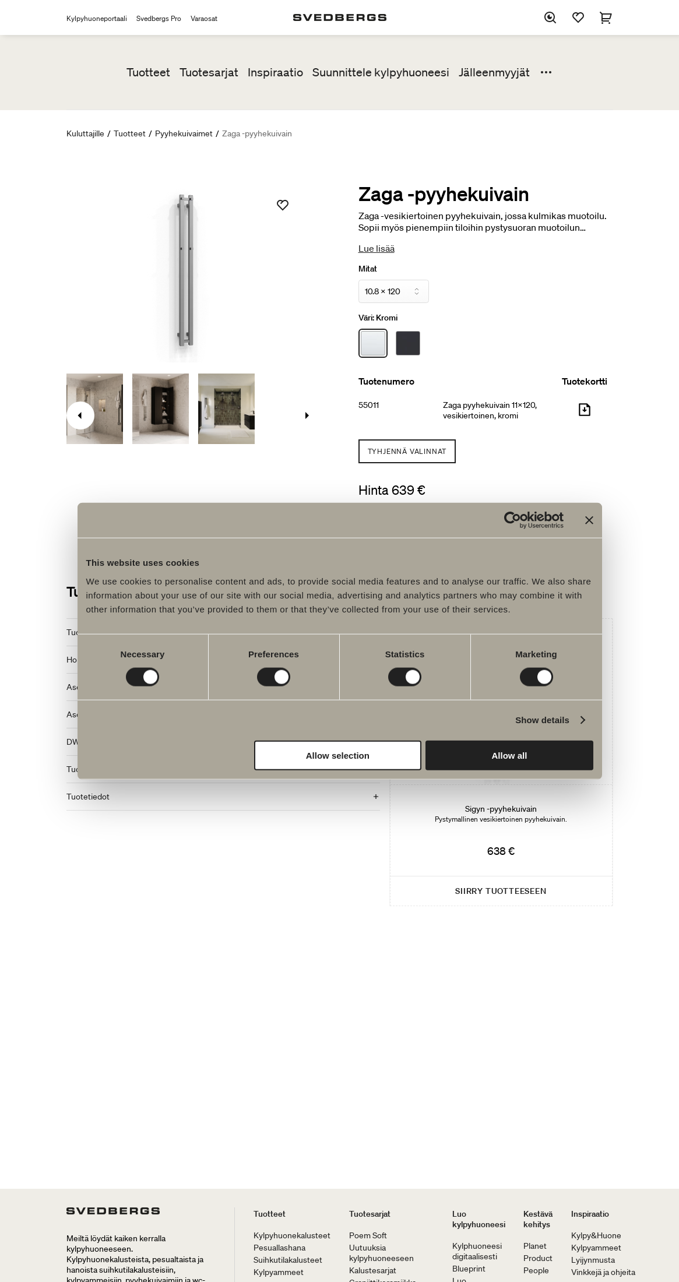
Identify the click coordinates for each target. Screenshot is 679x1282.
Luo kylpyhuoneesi (478, 1219)
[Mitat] (394, 291)
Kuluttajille (85, 133)
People (536, 1270)
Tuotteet (148, 72)
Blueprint (468, 1268)
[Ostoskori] (606, 17)
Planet (535, 1246)
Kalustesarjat (372, 1270)
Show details (542, 720)
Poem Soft (368, 1235)
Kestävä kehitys (538, 1219)
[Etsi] (550, 17)
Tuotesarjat (209, 72)
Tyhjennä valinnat (407, 451)
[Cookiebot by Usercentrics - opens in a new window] (513, 520)
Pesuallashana (279, 1247)
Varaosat (204, 18)
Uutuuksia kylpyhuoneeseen (381, 1252)
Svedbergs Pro (158, 18)
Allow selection (338, 755)
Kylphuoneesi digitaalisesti (477, 1251)
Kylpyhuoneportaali (96, 18)
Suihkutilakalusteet (288, 1260)
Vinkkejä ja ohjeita (603, 1272)
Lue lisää (376, 248)
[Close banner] (589, 520)
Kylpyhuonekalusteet (292, 1235)
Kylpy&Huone (596, 1235)
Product (538, 1258)
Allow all (509, 755)
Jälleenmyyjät (494, 72)
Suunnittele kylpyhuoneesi (380, 72)
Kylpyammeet (279, 1272)
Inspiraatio (275, 72)
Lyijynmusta (593, 1260)
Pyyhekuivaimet (184, 133)
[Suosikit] (578, 17)
